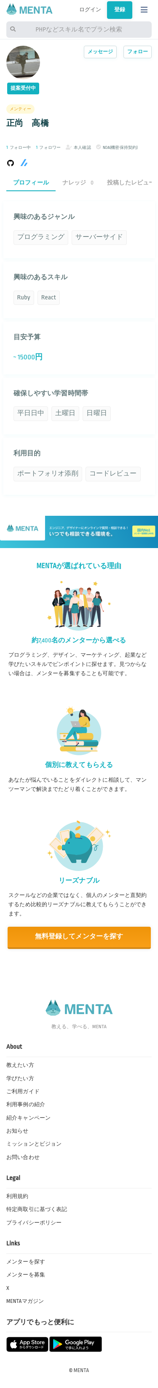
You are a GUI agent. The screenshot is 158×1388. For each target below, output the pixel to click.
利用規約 (17, 1196)
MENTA (81, 1370)
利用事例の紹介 (25, 1104)
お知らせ (17, 1131)
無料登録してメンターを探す (79, 936)
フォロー (137, 52)
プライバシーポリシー (34, 1223)
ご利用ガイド (23, 1091)
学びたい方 (20, 1078)
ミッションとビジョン (34, 1144)
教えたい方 (20, 1065)
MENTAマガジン (25, 1301)
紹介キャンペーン (28, 1118)
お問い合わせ (23, 1157)
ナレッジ (78, 182)
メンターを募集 (25, 1275)
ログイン (90, 10)
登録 (119, 10)
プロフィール (31, 182)
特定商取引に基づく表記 (36, 1209)
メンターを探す (25, 1262)
